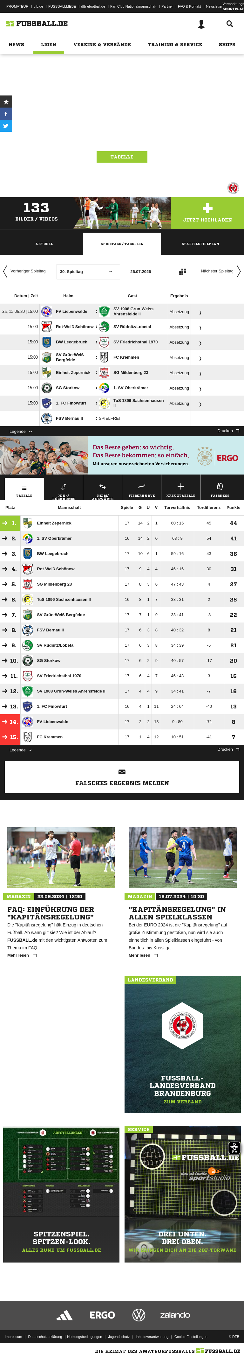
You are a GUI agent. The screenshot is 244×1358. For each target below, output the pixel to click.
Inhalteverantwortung (152, 1337)
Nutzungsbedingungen (84, 1337)
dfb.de (38, 6)
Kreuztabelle (181, 489)
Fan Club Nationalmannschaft (133, 6)
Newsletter (214, 6)
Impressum (13, 1337)
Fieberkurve (141, 489)
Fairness (220, 489)
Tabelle (122, 157)
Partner (167, 6)
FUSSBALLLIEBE (62, 6)
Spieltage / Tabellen (122, 243)
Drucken (228, 430)
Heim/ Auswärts (102, 491)
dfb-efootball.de (93, 6)
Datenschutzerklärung (45, 1337)
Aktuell (44, 243)
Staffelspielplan (200, 243)
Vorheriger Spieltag (23, 271)
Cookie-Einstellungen (190, 1337)
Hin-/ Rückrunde (63, 491)
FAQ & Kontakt (189, 6)
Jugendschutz (119, 1337)
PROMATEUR (17, 6)
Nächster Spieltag (222, 271)
